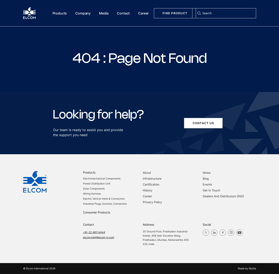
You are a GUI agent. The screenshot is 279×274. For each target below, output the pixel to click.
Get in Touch (211, 190)
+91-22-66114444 (94, 232)
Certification (151, 184)
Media (103, 13)
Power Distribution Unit (96, 183)
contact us (203, 123)
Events (207, 184)
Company (83, 13)
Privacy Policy (152, 202)
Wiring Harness (92, 193)
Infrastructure (152, 178)
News (206, 172)
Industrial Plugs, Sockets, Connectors (105, 203)
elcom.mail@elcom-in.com (98, 237)
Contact (123, 13)
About (147, 172)
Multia (252, 268)
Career (143, 13)
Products (60, 13)
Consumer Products (96, 212)
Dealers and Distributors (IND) (223, 196)
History (147, 190)
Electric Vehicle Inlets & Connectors (104, 198)
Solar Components (94, 188)
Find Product (175, 13)
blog (206, 178)
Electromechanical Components (101, 178)
